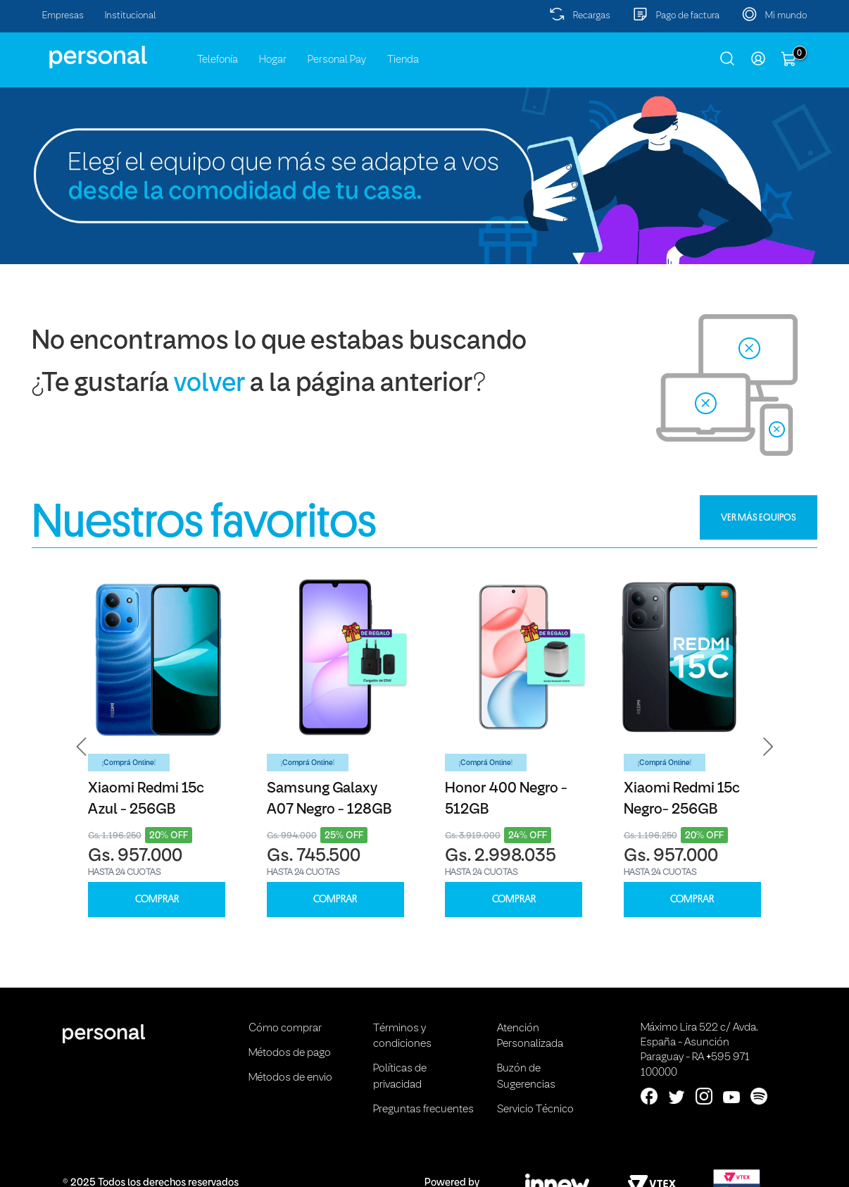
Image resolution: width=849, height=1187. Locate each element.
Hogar (273, 60)
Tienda (403, 60)
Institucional (130, 15)
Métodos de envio (290, 1078)
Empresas (63, 15)
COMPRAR (157, 899)
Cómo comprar (285, 1028)
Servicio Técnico (535, 1109)
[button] (81, 745)
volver (209, 384)
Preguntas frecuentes (423, 1109)
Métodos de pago (290, 1053)
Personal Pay (337, 60)
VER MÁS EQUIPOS (758, 517)
